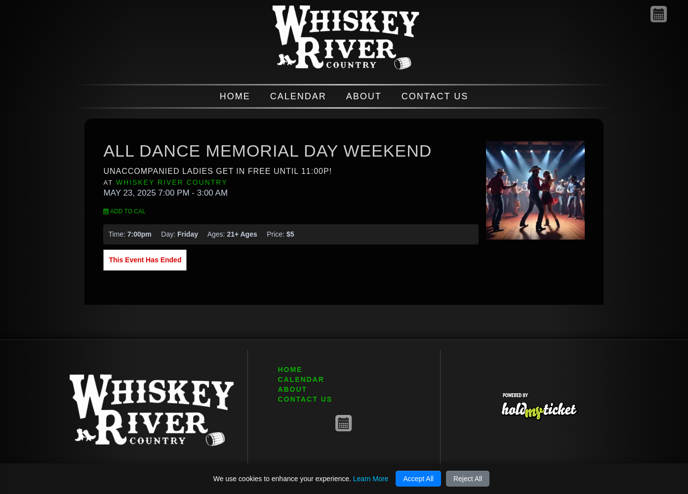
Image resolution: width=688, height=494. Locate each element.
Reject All (467, 479)
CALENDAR (298, 96)
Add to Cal (124, 211)
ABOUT (364, 96)
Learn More (371, 479)
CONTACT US (435, 96)
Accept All (418, 479)
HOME (235, 96)
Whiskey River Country (172, 182)
